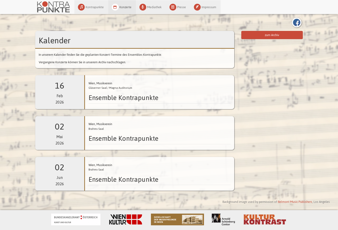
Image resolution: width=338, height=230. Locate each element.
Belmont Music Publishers (295, 202)
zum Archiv (272, 35)
